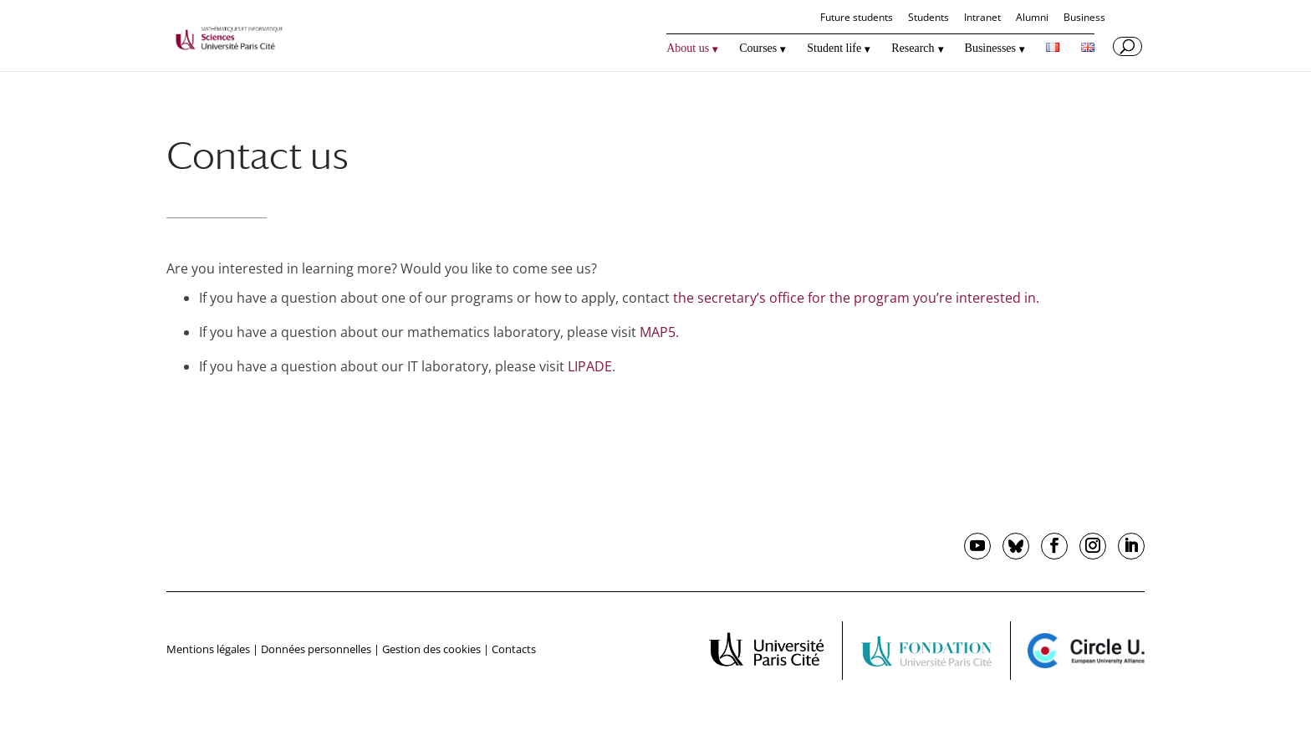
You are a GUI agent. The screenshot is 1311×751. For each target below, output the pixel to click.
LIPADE (590, 366)
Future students (856, 18)
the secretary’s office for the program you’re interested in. (856, 298)
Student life (834, 48)
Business (1084, 18)
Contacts (514, 648)
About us (687, 48)
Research (912, 48)
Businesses (990, 48)
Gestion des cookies (431, 648)
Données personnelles (316, 648)
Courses (758, 48)
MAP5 (658, 332)
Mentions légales (208, 648)
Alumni (1032, 18)
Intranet (982, 18)
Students (928, 18)
